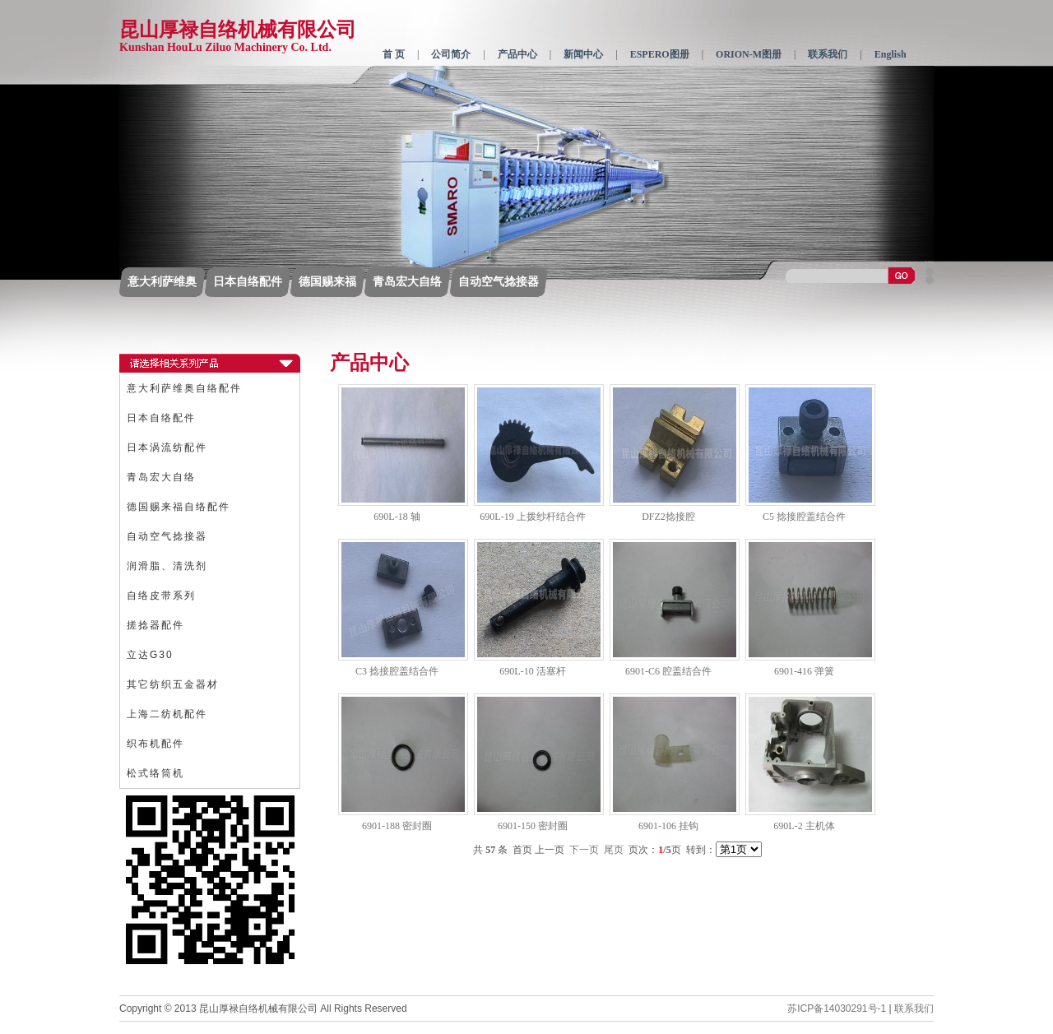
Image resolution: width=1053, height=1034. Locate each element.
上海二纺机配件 (167, 714)
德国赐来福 (327, 282)
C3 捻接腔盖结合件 (396, 671)
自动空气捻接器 (498, 282)
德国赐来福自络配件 (178, 506)
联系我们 (827, 54)
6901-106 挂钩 (668, 826)
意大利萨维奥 (162, 282)
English (890, 54)
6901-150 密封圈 (533, 826)
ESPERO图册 (659, 54)
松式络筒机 (155, 773)
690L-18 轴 (396, 516)
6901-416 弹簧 (804, 671)
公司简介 (451, 54)
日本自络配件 (247, 282)
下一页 (584, 849)
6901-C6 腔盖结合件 (668, 671)
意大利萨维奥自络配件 (184, 388)
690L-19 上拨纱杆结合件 (532, 516)
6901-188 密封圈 (397, 826)
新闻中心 (583, 54)
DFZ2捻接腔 (668, 516)
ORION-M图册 (749, 54)
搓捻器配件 (155, 625)
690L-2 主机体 (803, 826)
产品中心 (517, 54)
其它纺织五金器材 (173, 684)
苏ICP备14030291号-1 (836, 1008)
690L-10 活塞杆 (532, 671)
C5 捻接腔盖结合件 (804, 516)
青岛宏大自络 (407, 282)
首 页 (394, 54)
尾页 (614, 849)
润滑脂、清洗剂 (167, 566)
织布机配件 (155, 743)
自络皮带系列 (161, 595)
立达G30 (150, 655)
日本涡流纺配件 (167, 447)
